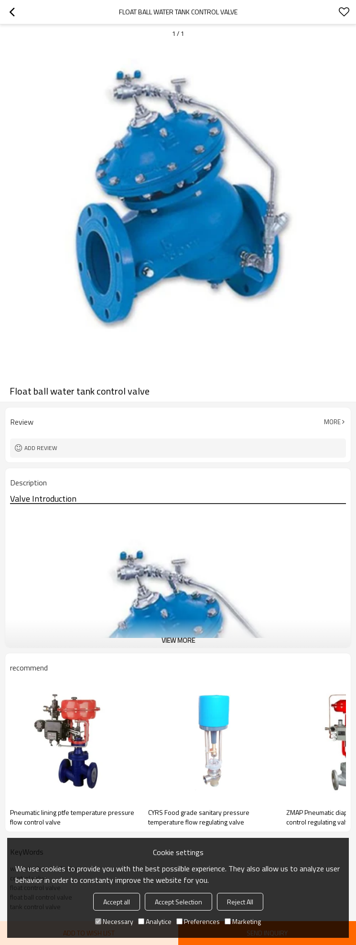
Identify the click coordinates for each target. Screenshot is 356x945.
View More (178, 640)
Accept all (116, 902)
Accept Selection (178, 902)
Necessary (114, 921)
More (332, 422)
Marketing (243, 921)
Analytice (155, 921)
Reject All (240, 902)
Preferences (198, 921)
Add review (40, 447)
